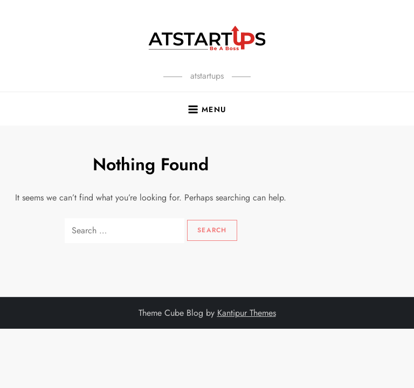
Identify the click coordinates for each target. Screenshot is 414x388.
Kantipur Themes (246, 313)
